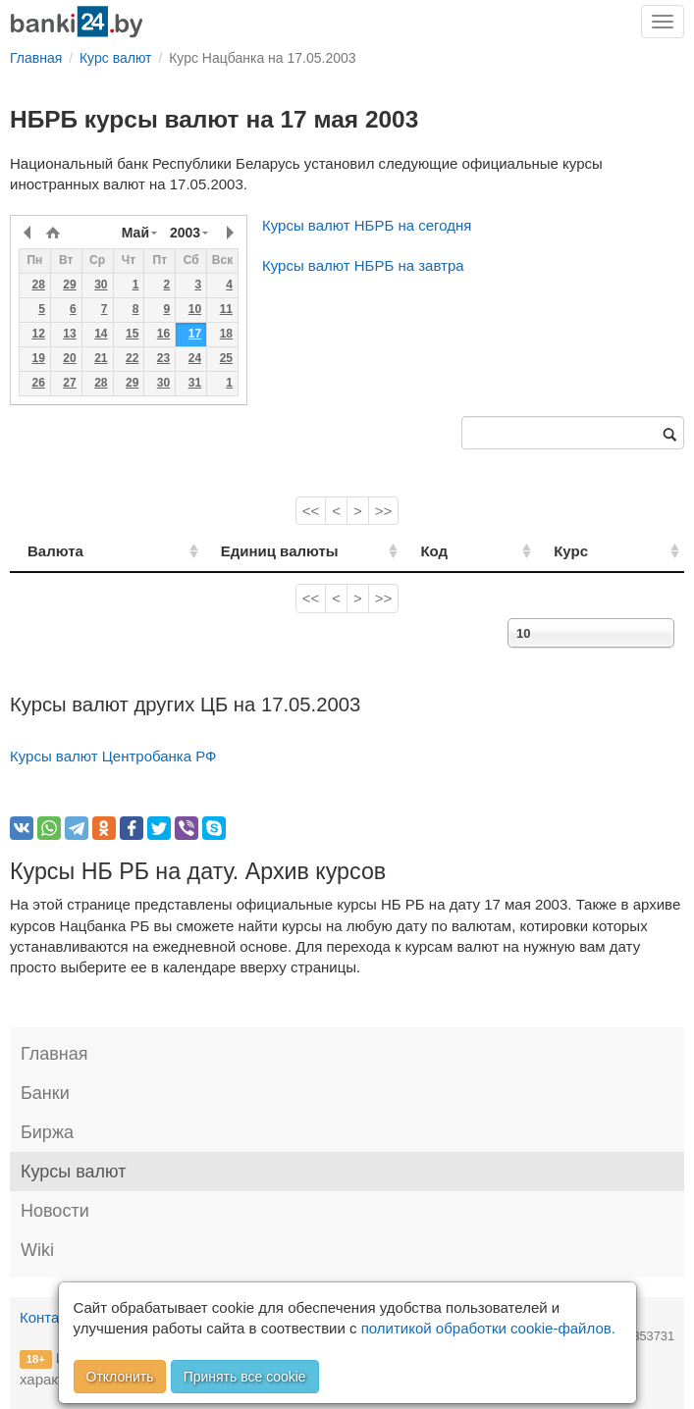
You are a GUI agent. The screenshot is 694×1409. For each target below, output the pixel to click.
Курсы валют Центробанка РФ (113, 756)
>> (384, 510)
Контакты (51, 1317)
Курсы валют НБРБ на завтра (363, 265)
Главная (54, 1054)
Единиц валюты (249, 551)
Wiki (37, 1250)
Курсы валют (73, 1171)
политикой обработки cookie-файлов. (488, 1328)
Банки (45, 1093)
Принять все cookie (245, 1376)
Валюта (55, 551)
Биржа (47, 1132)
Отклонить (120, 1376)
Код (479, 551)
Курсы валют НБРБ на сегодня (366, 225)
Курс (594, 551)
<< (311, 510)
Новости (55, 1211)
